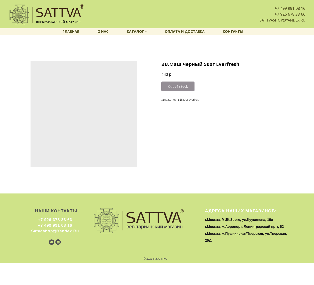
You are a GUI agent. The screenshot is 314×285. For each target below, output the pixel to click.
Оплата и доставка (185, 31)
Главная (71, 31)
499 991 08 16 (292, 8)
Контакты (233, 31)
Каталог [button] (135, 31)
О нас (103, 31)
